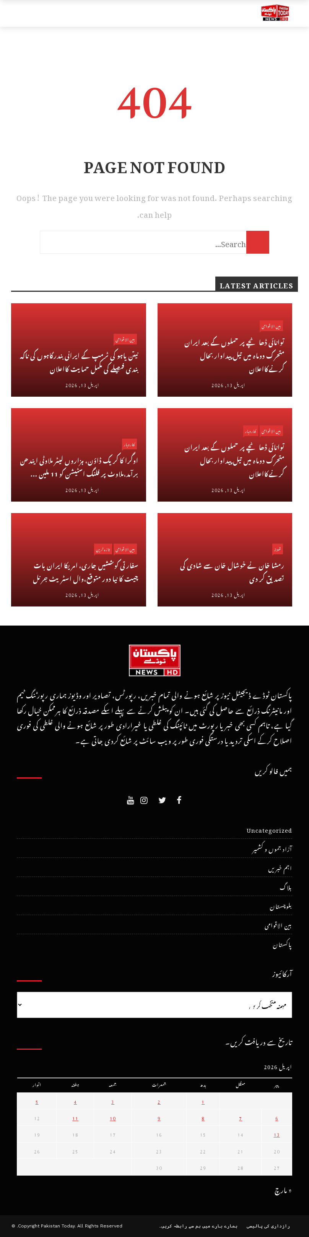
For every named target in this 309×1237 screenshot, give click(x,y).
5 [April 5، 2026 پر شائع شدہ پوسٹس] (37, 1101)
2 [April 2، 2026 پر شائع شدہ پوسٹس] (159, 1101)
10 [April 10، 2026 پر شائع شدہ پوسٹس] (113, 1117)
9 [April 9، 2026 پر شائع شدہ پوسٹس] (159, 1117)
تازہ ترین (103, 548)
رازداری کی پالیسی (268, 1226)
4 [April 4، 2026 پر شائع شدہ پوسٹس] (75, 1101)
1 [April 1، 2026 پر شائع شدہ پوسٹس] (203, 1101)
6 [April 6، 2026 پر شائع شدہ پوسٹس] (276, 1117)
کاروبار (129, 444)
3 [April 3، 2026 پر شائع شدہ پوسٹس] (112, 1101)
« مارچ (283, 1188)
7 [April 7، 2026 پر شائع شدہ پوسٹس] (240, 1117)
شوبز (277, 548)
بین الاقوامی (125, 339)
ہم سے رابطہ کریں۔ (180, 1226)
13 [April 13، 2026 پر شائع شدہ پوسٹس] (277, 1133)
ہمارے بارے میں (219, 1226)
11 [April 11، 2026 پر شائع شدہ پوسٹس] (75, 1117)
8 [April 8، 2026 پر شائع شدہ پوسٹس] (203, 1117)
